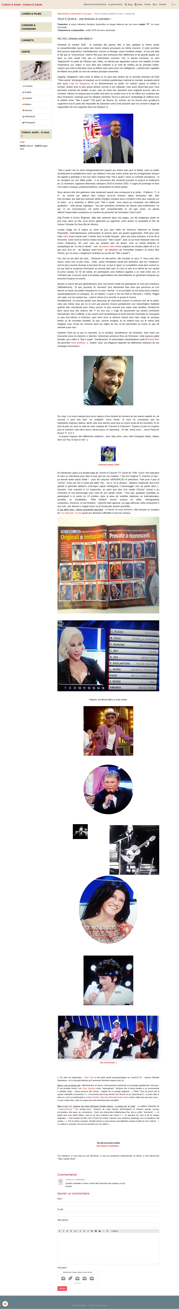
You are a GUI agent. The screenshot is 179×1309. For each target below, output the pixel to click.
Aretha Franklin (92, 1097)
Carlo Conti (89, 1077)
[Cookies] (5, 1304)
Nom (59, 1199)
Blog (128, 4)
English (26, 92)
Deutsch (27, 110)
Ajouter (62, 1288)
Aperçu (114, 1231)
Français (27, 86)
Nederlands (28, 116)
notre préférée (78, 343)
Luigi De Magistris (79, 83)
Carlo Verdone (88, 1088)
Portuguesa (28, 122)
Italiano (26, 104)
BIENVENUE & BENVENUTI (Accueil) (74, 14)
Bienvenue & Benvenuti (95, 4)
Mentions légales (79, 1305)
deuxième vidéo (107, 246)
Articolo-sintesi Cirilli (109, 465)
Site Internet (62, 1220)
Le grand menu (115, 4)
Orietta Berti (153, 339)
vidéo (65, 236)
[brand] (22, 4)
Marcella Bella (107, 1097)
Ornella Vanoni (123, 1097)
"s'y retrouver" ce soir (71, 513)
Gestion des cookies (98, 1305)
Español (27, 98)
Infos (138, 4)
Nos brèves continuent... (108, 1146)
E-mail (60, 1209)
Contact (162, 4)
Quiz (155, 4)
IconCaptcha (77, 1283)
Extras (148, 4)
